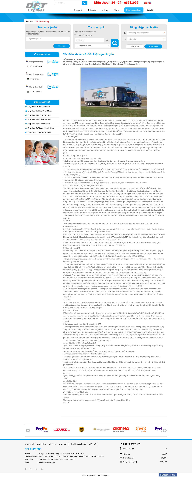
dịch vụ (52, 444)
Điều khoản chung (78, 444)
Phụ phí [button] (117, 10)
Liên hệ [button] (150, 10)
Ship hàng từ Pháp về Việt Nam (40, 111)
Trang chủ (29, 444)
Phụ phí (62, 444)
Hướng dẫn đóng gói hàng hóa (39, 132)
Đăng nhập (153, 46)
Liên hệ (92, 444)
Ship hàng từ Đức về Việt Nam (39, 115)
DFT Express (104, 476)
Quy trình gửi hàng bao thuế (39, 107)
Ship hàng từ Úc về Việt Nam (39, 124)
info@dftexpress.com (47, 462)
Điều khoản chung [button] (133, 10)
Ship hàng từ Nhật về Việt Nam (39, 119)
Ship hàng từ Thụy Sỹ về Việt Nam (41, 128)
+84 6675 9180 (35, 79)
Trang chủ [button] (78, 10)
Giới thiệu (41, 444)
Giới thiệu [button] (92, 10)
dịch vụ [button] (105, 10)
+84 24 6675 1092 (36, 67)
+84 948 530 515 (36, 92)
